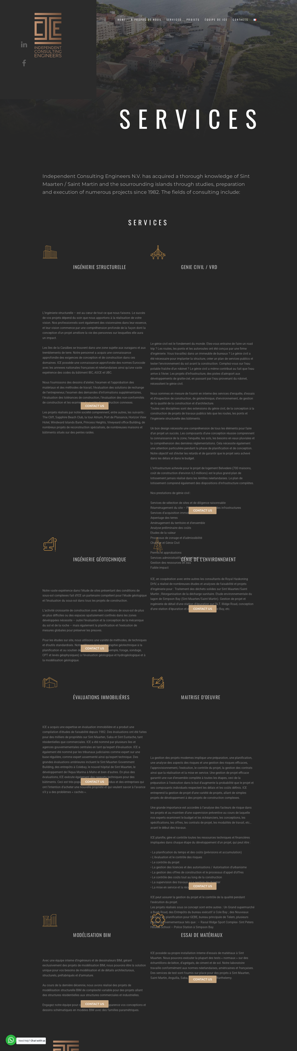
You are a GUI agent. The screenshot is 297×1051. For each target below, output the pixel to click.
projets (193, 19)
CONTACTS (240, 19)
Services (173, 19)
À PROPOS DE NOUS (146, 19)
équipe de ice (216, 19)
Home (122, 19)
